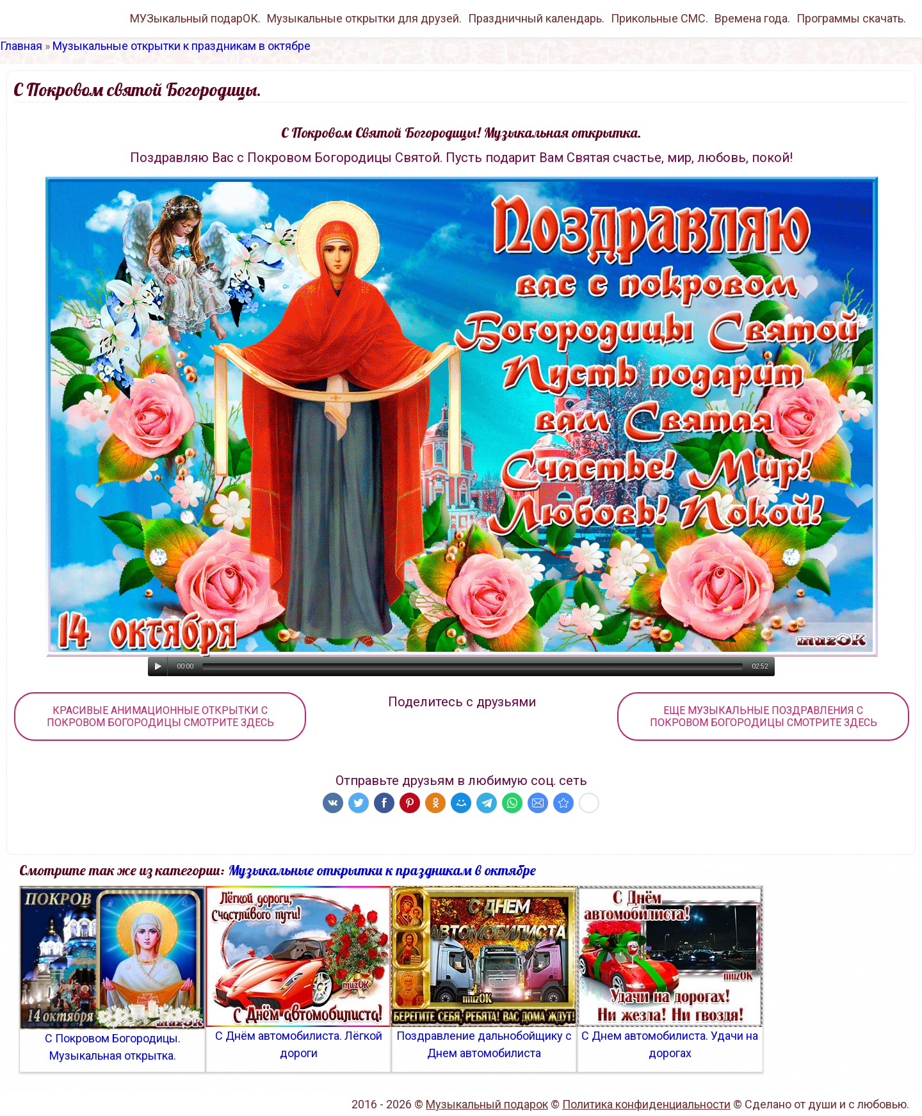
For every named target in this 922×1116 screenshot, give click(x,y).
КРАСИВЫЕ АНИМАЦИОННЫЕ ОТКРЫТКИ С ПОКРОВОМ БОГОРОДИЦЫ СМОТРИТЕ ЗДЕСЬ (160, 716)
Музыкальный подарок (487, 1104)
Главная (21, 46)
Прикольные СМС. (659, 18)
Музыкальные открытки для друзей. (364, 18)
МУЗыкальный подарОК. (195, 18)
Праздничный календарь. (536, 18)
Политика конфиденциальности (646, 1104)
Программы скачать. (851, 18)
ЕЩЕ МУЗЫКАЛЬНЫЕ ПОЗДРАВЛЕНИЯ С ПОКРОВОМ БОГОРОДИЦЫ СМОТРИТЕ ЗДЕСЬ (763, 716)
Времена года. (752, 18)
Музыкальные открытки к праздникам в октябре (182, 46)
